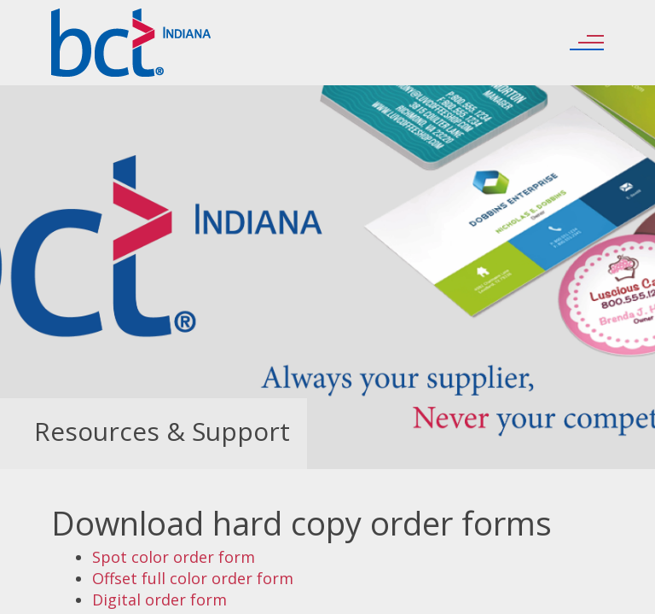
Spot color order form (173, 557)
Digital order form (159, 599)
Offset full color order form (192, 578)
